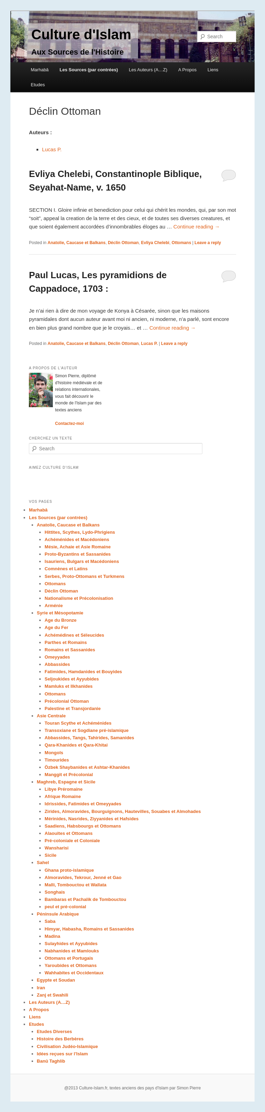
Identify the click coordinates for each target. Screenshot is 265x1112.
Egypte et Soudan (56, 980)
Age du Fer (56, 627)
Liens (213, 69)
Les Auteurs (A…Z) (148, 69)
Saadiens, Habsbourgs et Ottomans (83, 826)
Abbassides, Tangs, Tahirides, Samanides (89, 737)
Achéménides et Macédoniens (77, 539)
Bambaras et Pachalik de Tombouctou (85, 899)
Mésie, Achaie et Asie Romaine (78, 546)
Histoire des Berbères (60, 1038)
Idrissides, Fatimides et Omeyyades (83, 803)
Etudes (38, 84)
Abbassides (57, 664)
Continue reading (197, 226)
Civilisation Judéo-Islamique (67, 1046)
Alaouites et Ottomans (69, 833)
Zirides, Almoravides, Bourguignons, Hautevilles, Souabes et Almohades (123, 811)
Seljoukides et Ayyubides (72, 679)
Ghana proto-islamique (69, 870)
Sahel (43, 862)
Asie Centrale (51, 715)
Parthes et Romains (66, 642)
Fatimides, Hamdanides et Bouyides (83, 671)
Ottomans (181, 242)
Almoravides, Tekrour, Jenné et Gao (83, 877)
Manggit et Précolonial (69, 774)
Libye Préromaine (63, 789)
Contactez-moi (69, 423)
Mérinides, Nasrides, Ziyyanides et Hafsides (91, 818)
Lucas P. (52, 149)
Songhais (55, 892)
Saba (50, 921)
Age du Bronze (61, 620)
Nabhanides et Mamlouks (72, 950)
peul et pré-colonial (65, 906)
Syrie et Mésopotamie (60, 612)
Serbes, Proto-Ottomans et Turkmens (84, 576)
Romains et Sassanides (70, 649)
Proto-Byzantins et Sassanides (78, 554)
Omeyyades (57, 657)
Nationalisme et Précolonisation (79, 598)
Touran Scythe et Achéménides (78, 723)
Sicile (50, 855)
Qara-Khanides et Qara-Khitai (76, 745)
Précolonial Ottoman (67, 701)
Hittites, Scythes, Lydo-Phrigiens (80, 532)
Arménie (54, 605)
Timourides (57, 760)
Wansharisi (57, 848)
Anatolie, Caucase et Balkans (77, 242)
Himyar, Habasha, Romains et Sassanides (89, 929)
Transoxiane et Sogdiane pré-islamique (86, 730)
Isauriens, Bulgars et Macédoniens (82, 561)
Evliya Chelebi (155, 242)
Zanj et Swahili (52, 995)
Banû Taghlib (51, 1061)
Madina (52, 936)
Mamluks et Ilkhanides (69, 686)
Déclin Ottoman (123, 242)
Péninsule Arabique (58, 914)
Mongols (54, 752)
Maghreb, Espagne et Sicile (66, 781)
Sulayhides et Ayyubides (71, 943)
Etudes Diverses (54, 1031)
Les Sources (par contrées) (88, 69)
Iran (41, 987)
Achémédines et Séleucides (74, 635)
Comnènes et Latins (66, 568)
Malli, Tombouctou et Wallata (75, 884)
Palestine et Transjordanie (73, 708)
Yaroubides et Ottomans (71, 965)
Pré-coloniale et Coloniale (72, 840)
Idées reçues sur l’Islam (62, 1053)
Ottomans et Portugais (69, 958)
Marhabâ (40, 69)
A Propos (187, 69)
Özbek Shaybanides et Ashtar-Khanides (87, 767)
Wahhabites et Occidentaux (74, 972)
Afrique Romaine (63, 796)
